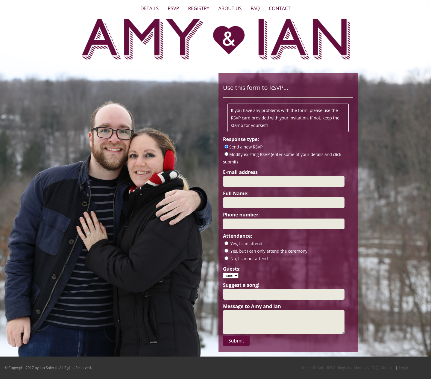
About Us (230, 8)
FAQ (255, 8)
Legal (403, 367)
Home (306, 367)
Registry (198, 8)
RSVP (173, 8)
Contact (279, 8)
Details (149, 8)
